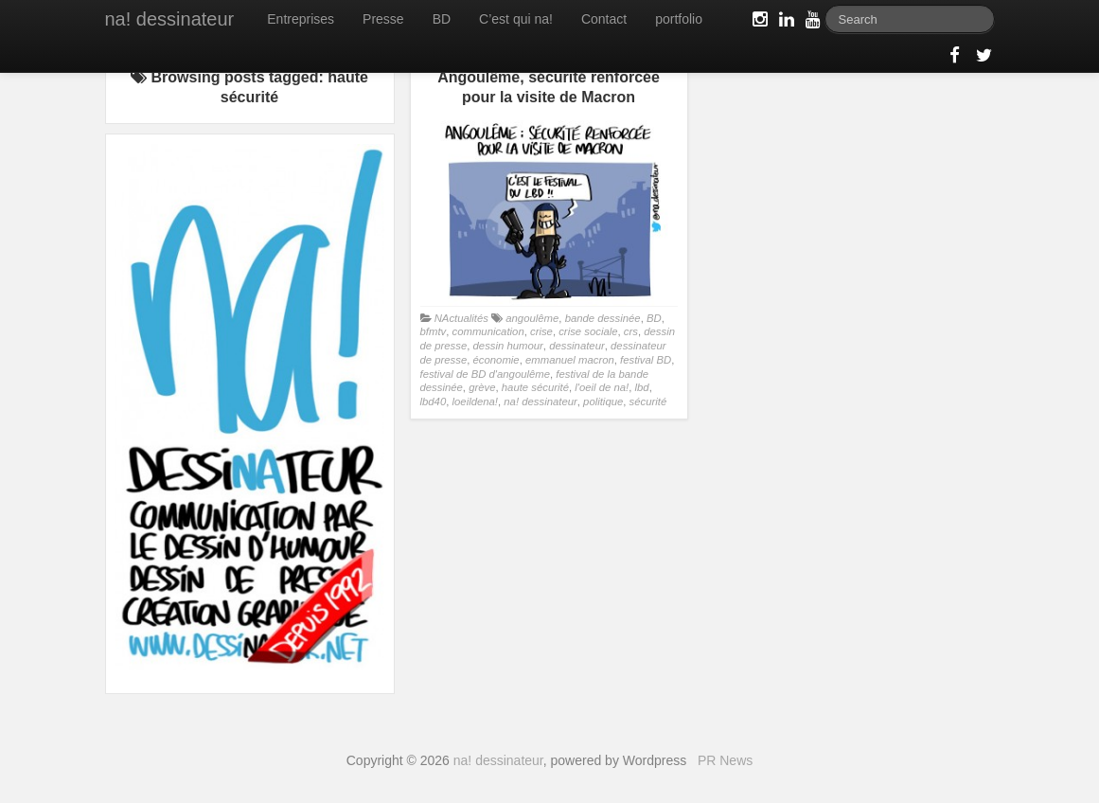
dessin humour (508, 345)
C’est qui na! (516, 19)
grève (482, 387)
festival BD (645, 360)
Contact (604, 19)
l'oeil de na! (602, 387)
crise (541, 331)
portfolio (678, 19)
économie (496, 360)
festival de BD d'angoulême (485, 374)
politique (603, 401)
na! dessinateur (170, 19)
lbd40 (433, 401)
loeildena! (475, 401)
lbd (642, 387)
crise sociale (587, 331)
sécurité (648, 401)
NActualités (461, 318)
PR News (725, 760)
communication (488, 331)
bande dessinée (603, 318)
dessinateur (577, 345)
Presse (383, 19)
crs (631, 331)
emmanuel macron (569, 360)
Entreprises (300, 19)
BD (442, 19)
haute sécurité (535, 387)
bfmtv (433, 331)
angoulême (531, 318)
